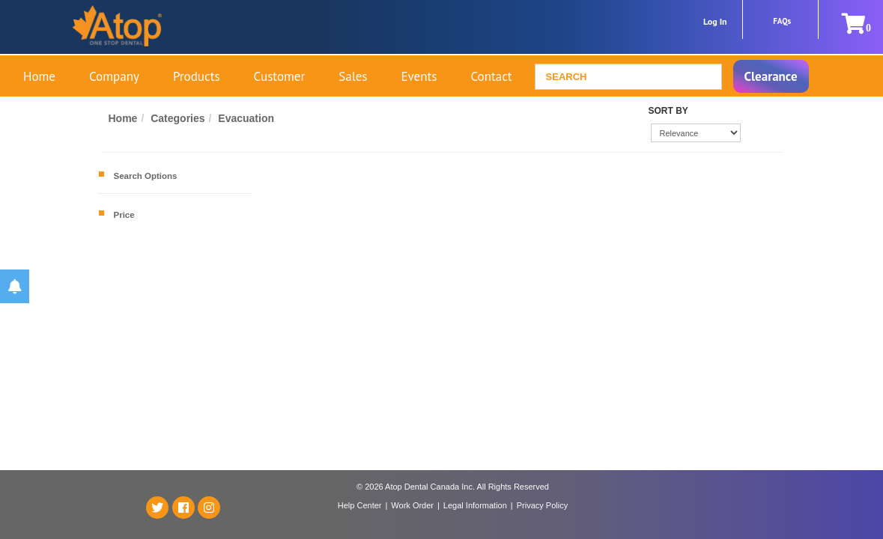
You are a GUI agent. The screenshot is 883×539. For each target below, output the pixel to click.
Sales (353, 76)
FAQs (782, 21)
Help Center (360, 505)
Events (419, 76)
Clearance (771, 76)
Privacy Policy (542, 505)
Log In (715, 21)
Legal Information (475, 505)
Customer (280, 76)
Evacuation (247, 118)
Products (196, 76)
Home (39, 76)
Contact (491, 76)
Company (114, 76)
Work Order (412, 505)
